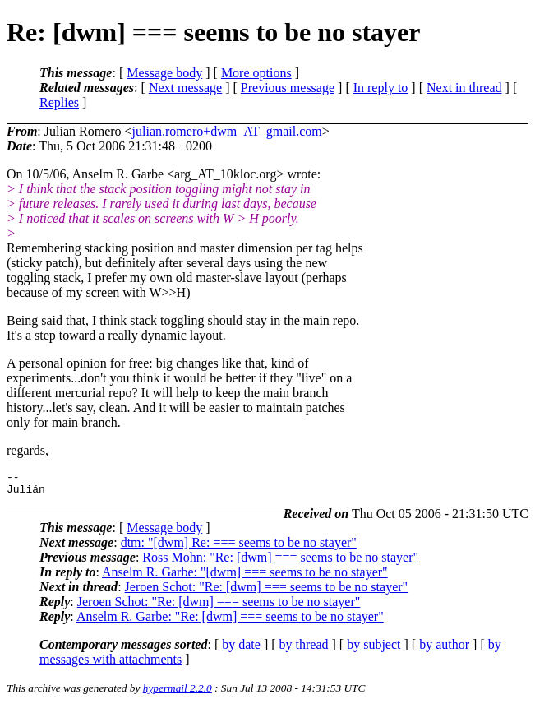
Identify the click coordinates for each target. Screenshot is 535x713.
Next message (185, 88)
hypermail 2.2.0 (177, 693)
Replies (59, 102)
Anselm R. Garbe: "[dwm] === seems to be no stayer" (245, 577)
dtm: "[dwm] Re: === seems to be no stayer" (239, 547)
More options (256, 73)
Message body (164, 73)
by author (444, 649)
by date (241, 649)
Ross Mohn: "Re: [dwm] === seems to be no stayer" (280, 562)
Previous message (287, 88)
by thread (304, 649)
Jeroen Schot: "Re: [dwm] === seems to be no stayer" (266, 592)
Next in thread (464, 88)
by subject (373, 649)
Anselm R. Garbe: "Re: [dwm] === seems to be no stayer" (230, 621)
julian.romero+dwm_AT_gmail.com (227, 131)
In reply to (380, 88)
